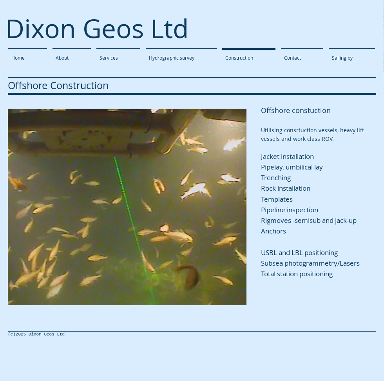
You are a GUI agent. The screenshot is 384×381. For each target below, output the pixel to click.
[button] (127, 207)
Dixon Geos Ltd (96, 28)
